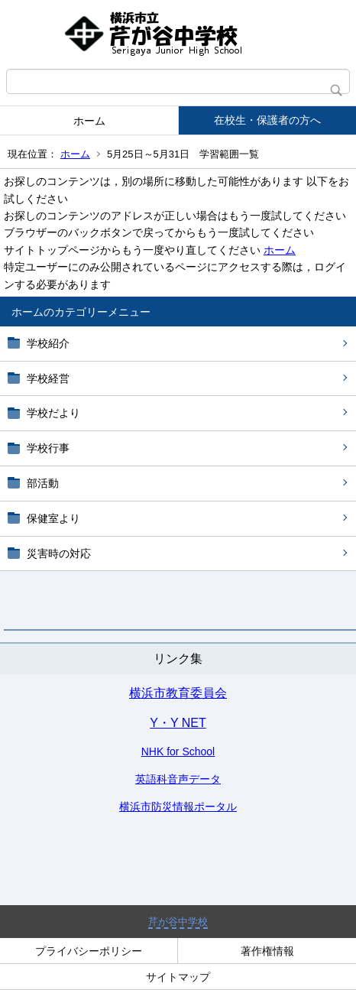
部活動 (43, 483)
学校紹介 (48, 343)
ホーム (89, 121)
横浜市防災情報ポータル (178, 806)
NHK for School (178, 751)
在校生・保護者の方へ (267, 120)
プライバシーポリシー (88, 951)
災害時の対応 (59, 553)
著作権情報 (267, 951)
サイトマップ (178, 977)
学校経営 (48, 378)
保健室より (53, 518)
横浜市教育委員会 (178, 693)
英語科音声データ (178, 779)
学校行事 (48, 448)
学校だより (53, 413)
